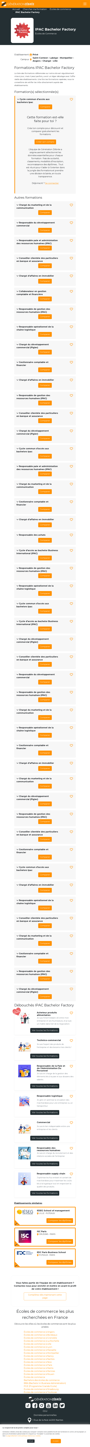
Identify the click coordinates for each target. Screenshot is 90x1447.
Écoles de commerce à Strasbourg (41, 1389)
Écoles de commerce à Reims (38, 1368)
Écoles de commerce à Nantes (39, 1359)
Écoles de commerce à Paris (38, 1365)
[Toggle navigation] (84, 3)
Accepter (56, 1441)
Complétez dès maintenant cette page (45, 1296)
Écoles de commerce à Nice (38, 1362)
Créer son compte (45, 142)
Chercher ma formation (35, 9)
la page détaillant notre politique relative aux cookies (23, 1436)
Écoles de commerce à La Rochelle (41, 1341)
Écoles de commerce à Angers (39, 1332)
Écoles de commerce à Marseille (40, 1350)
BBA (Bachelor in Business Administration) (45, 1383)
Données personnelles (45, 1415)
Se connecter (52, 183)
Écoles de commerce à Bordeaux (40, 1335)
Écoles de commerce (60, 9)
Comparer (45, 107)
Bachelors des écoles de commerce (42, 1380)
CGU (45, 1411)
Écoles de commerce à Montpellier (41, 1353)
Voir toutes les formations (45, 1030)
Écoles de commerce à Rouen (39, 1374)
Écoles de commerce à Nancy (39, 1356)
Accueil (16, 9)
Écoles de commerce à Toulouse (40, 1392)
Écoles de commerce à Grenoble (40, 1338)
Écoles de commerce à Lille (37, 1344)
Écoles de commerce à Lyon (38, 1347)
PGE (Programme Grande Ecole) (40, 1386)
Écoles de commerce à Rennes (39, 1371)
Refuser (30, 1441)
